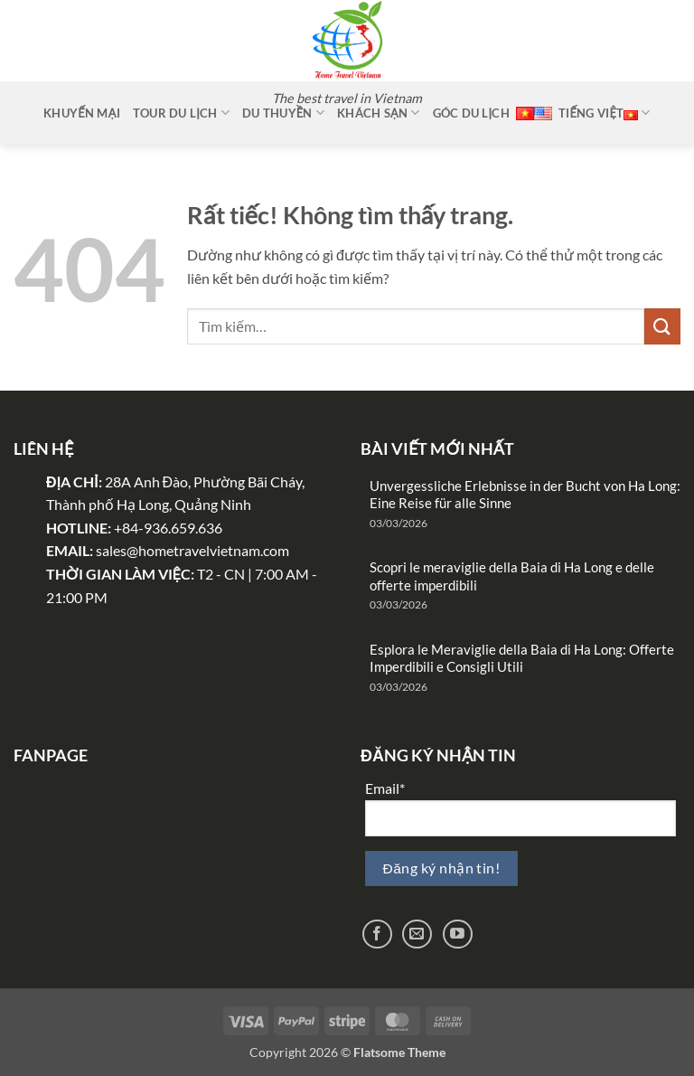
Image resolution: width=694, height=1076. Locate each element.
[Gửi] (662, 326)
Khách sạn (378, 112)
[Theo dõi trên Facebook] (377, 934)
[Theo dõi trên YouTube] (458, 934)
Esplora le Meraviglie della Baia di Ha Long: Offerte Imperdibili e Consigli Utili (522, 658)
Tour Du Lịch (181, 112)
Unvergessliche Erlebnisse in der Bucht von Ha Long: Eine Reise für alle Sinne (525, 494)
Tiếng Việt (604, 112)
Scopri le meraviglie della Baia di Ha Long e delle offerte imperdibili (512, 576)
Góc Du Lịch (471, 113)
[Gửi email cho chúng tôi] (417, 934)
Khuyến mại (81, 113)
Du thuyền (283, 112)
